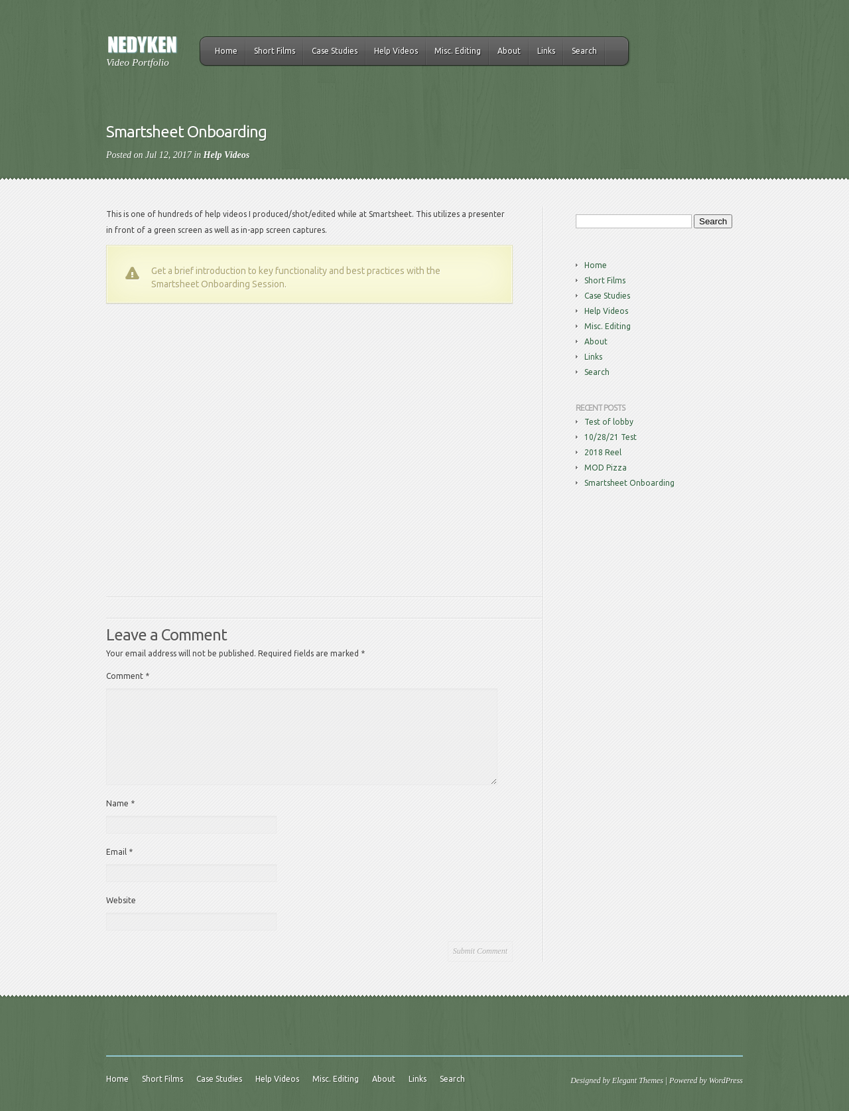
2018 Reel (602, 452)
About (509, 50)
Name (120, 803)
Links (546, 50)
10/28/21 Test (610, 437)
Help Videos (396, 50)
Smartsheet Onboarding (629, 483)
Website (121, 900)
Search (584, 50)
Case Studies (335, 50)
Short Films (274, 50)
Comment (127, 676)
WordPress (726, 1080)
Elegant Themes (637, 1080)
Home (226, 50)
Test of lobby (608, 421)
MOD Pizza (605, 467)
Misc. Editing (457, 50)
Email (119, 852)
